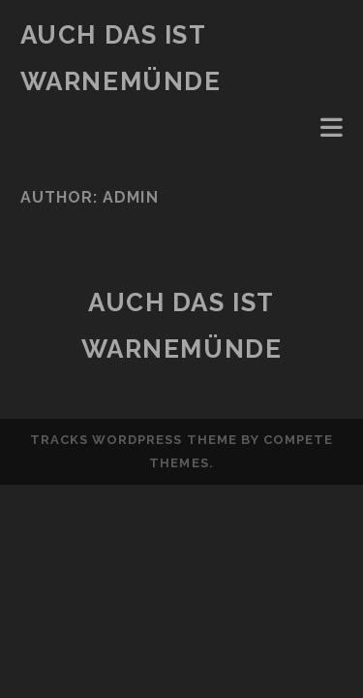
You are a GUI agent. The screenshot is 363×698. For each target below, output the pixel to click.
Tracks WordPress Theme (133, 439)
